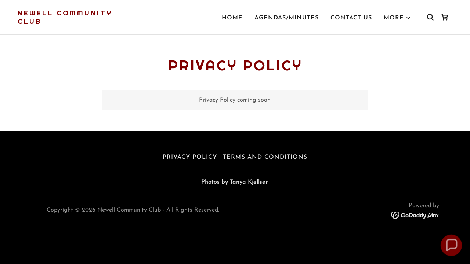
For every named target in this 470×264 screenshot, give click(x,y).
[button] (397, 18)
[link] (79, 22)
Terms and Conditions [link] (265, 157)
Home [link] (232, 18)
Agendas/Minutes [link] (286, 18)
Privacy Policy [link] (190, 157)
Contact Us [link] (351, 18)
